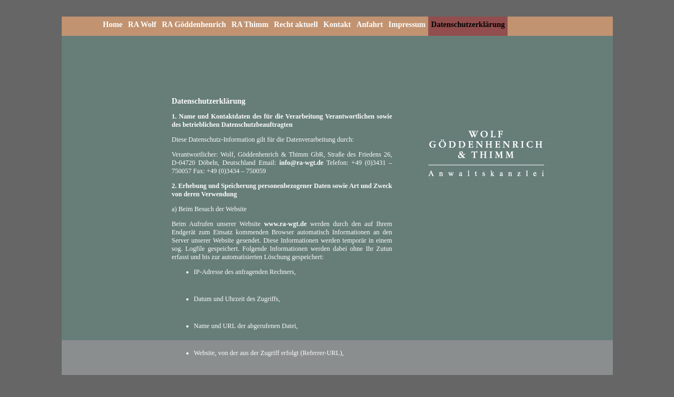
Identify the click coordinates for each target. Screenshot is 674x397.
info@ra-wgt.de (301, 163)
